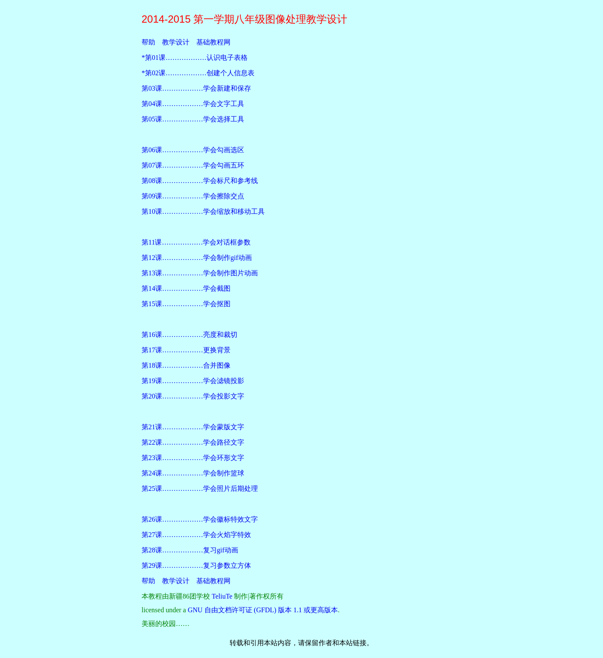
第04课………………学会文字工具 (193, 103)
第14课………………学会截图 (186, 288)
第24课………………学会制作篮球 (193, 473)
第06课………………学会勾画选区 (193, 149)
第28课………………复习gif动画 (190, 550)
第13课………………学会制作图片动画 (200, 273)
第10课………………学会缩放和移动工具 (203, 211)
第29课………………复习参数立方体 (196, 565)
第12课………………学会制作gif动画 (197, 257)
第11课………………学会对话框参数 (196, 242)
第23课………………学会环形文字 (193, 457)
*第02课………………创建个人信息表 (198, 73)
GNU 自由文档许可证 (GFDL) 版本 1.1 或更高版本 (263, 610)
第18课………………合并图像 (186, 365)
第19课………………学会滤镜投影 (193, 380)
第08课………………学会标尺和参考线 (200, 180)
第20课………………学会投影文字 (193, 396)
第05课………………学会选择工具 (193, 119)
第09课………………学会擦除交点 (193, 196)
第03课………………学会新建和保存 (196, 88)
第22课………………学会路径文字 (193, 442)
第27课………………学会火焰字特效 (196, 534)
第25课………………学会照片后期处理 (200, 488)
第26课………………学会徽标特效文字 (200, 519)
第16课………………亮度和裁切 (189, 334)
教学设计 (175, 42)
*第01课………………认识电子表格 (195, 57)
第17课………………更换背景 (186, 350)
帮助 (148, 42)
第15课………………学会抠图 (186, 303)
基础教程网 (213, 42)
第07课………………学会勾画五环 (193, 165)
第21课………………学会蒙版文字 (193, 427)
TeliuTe (222, 596)
